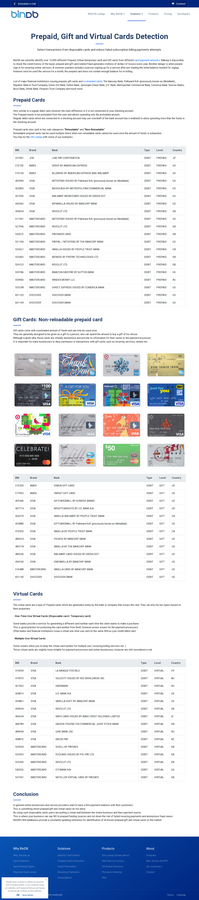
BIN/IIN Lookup (96, 13)
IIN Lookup (36, 137)
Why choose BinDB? (157, 860)
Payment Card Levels (25, 872)
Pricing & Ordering (112, 872)
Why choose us (21, 855)
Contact (178, 3)
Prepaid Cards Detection (71, 860)
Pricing (168, 13)
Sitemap (181, 894)
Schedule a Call (25, 3)
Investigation (65, 877)
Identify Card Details (69, 855)
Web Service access (113, 860)
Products (153, 13)
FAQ (104, 877)
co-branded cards (92, 81)
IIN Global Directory (112, 866)
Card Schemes (21, 860)
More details (28, 895)
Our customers (154, 866)
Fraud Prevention (67, 866)
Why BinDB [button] (118, 13)
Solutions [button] (136, 13)
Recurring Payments (68, 872)
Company (151, 855)
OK (17, 895)
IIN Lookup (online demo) (115, 855)
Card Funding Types (24, 866)
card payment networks (147, 60)
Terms (170, 894)
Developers (183, 13)
